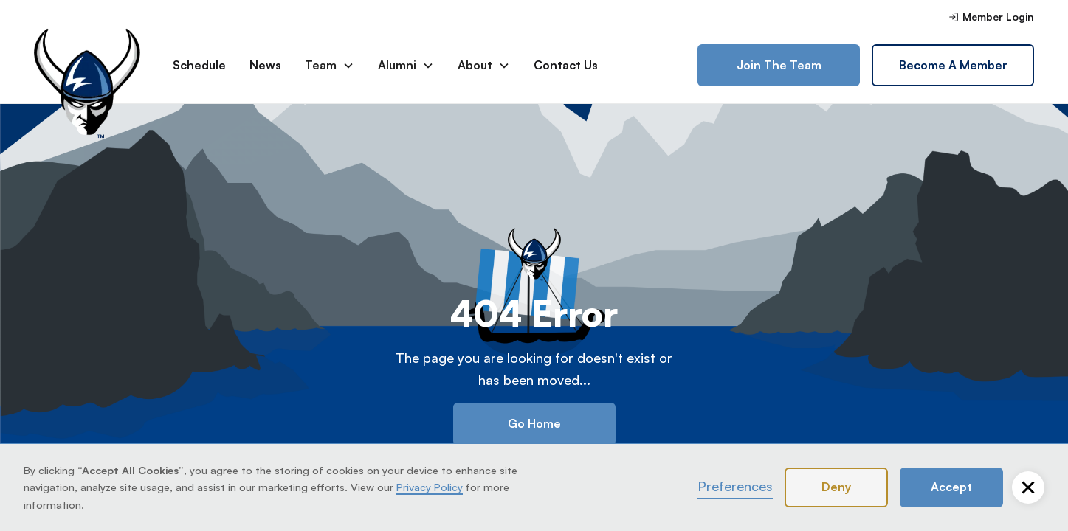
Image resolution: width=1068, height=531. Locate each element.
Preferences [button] (735, 486)
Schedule (199, 65)
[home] (91, 65)
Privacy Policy (429, 486)
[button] (1028, 487)
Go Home (534, 423)
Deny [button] (836, 486)
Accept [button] (951, 486)
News (265, 65)
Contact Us (566, 65)
